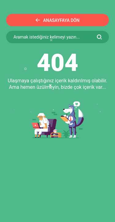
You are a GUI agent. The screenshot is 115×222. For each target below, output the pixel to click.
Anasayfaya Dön (57, 20)
